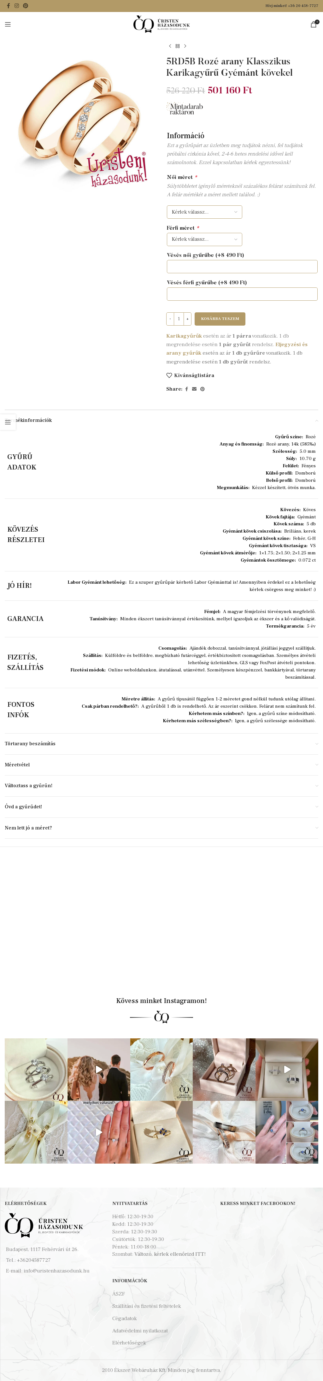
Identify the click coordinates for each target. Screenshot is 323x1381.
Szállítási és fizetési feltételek (146, 1306)
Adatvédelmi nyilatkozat (140, 1330)
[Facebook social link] (8, 6)
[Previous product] (170, 46)
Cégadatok (124, 1318)
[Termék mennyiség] (179, 319)
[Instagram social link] (16, 6)
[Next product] (185, 46)
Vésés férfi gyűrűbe (207, 283)
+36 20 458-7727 (303, 5)
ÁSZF (118, 1293)
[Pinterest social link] (25, 6)
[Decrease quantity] (170, 319)
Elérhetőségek (129, 1342)
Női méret (182, 177)
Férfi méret (183, 228)
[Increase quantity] (187, 319)
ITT (199, 1254)
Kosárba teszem (220, 318)
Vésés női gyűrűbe (205, 255)
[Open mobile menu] (8, 24)
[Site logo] (161, 23)
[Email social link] (194, 389)
